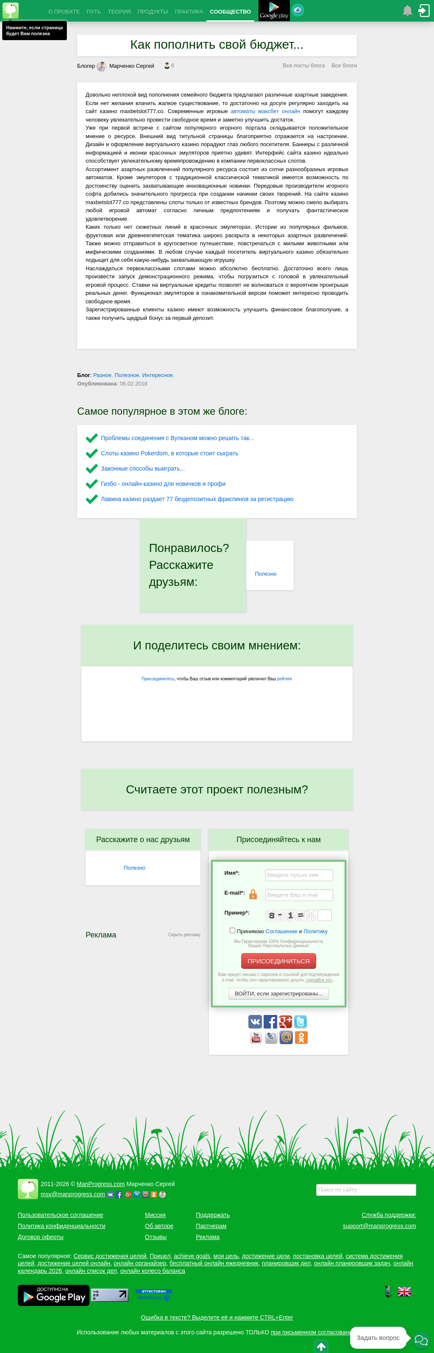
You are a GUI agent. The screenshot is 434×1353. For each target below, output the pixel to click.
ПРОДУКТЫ (153, 11)
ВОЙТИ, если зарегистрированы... (279, 993)
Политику (315, 931)
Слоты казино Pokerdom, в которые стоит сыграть (170, 453)
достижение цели (266, 1256)
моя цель (226, 1256)
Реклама (208, 1237)
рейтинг (284, 678)
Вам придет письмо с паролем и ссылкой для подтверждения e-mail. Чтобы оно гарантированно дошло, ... (278, 977)
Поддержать (213, 1215)
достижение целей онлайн (74, 1263)
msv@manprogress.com (73, 1194)
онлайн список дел (91, 1270)
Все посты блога (304, 65)
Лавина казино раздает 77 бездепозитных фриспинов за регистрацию (197, 499)
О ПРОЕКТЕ (64, 11)
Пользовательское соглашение (60, 1215)
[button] (421, 1340)
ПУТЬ (93, 11)
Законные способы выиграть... (143, 468)
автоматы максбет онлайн (265, 111)
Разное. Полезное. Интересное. (134, 375)
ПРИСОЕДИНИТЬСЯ (279, 961)
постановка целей (317, 1256)
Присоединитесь (158, 678)
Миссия (155, 1215)
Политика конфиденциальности (62, 1226)
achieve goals (192, 1256)
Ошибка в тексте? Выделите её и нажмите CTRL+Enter (217, 1317)
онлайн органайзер (140, 1263)
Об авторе (159, 1226)
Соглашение (282, 931)
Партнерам (211, 1226)
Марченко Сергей (125, 66)
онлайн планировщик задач (352, 1263)
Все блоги (344, 65)
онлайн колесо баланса (152, 1270)
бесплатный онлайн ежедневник (214, 1263)
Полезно (265, 574)
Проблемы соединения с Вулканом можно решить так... (177, 438)
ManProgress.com (101, 1184)
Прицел (160, 1256)
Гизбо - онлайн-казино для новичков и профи (163, 483)
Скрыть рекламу (184, 934)
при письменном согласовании (313, 1332)
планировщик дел (286, 1263)
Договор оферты (41, 1237)
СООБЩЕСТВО (230, 11)
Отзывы (156, 1237)
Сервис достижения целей (109, 1256)
